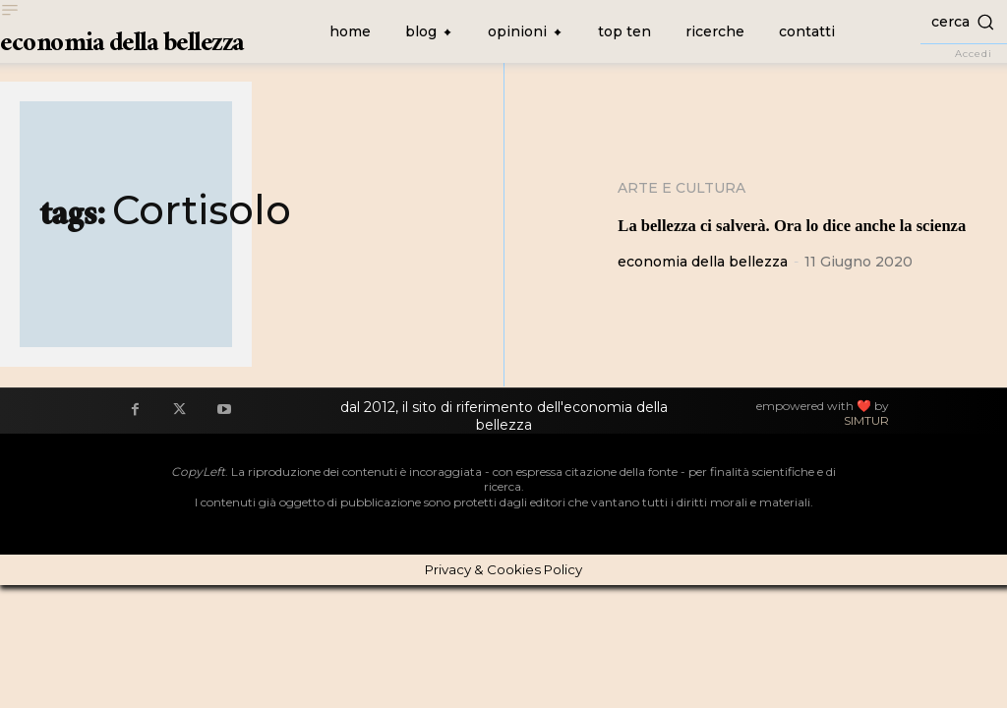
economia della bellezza (703, 290)
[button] (963, 21)
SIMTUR (866, 449)
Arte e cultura (681, 188)
